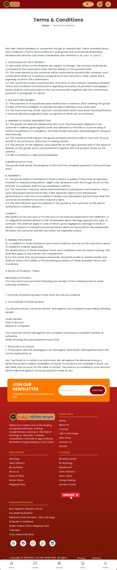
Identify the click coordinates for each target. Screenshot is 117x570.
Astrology (14, 458)
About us (14, 471)
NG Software (16, 467)
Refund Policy (16, 475)
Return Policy (16, 480)
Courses (63, 429)
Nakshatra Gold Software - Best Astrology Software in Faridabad (32, 519)
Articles (63, 446)
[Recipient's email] (75, 390)
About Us (64, 424)
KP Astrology (66, 463)
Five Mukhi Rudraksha (20, 513)
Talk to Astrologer (68, 433)
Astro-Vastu (65, 475)
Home (45, 25)
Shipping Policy (17, 484)
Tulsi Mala (14, 530)
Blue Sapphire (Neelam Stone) (26, 508)
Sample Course (67, 484)
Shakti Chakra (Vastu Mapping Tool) (29, 525)
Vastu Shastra (17, 463)
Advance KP (65, 467)
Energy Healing (67, 480)
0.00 (88, 4)
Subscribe (97, 390)
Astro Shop (65, 437)
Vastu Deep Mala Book (21, 534)
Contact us (65, 442)
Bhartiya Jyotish (68, 458)
